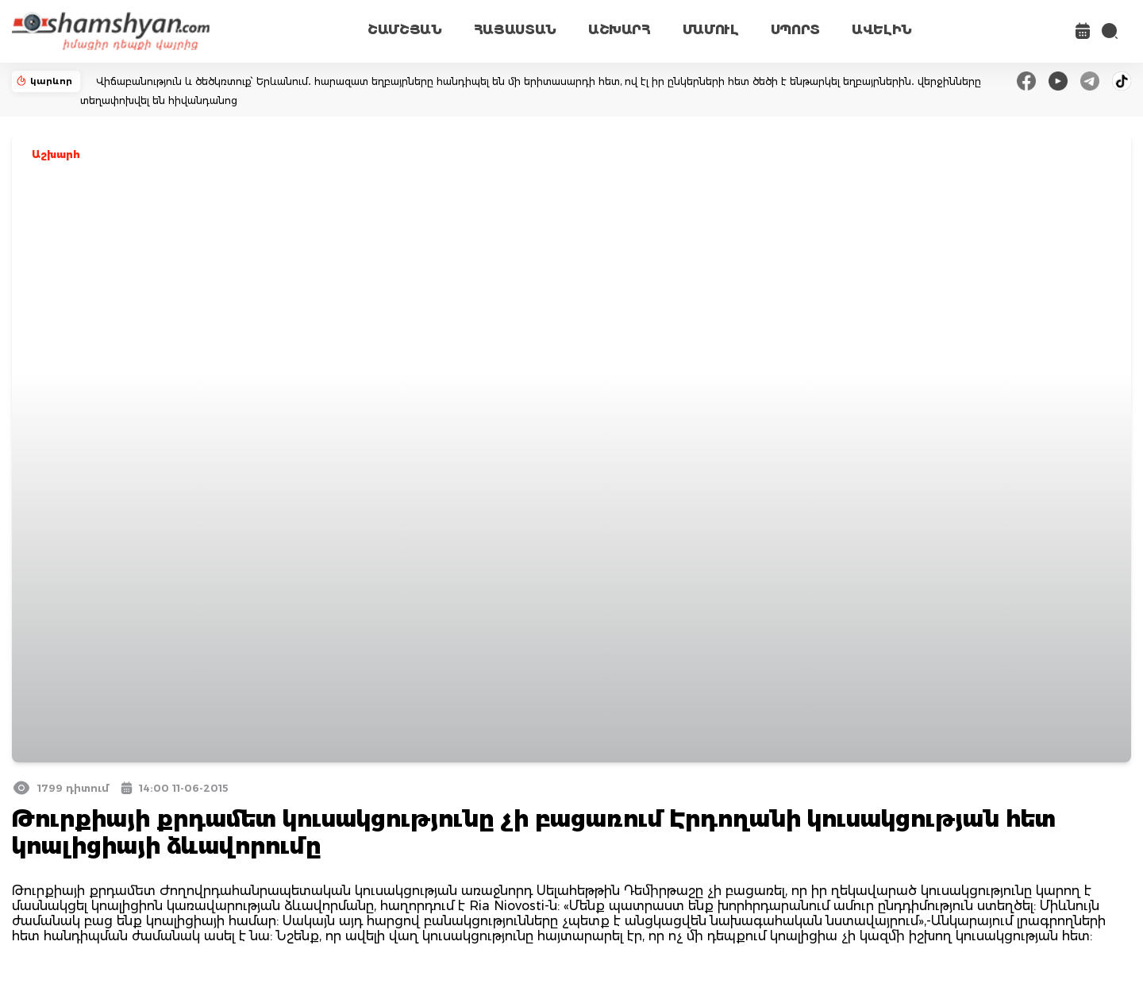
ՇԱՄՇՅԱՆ (405, 29)
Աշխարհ (56, 154)
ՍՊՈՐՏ (795, 29)
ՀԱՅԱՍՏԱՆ (515, 29)
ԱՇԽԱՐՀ (619, 29)
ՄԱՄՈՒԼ (711, 29)
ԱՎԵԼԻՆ (882, 29)
